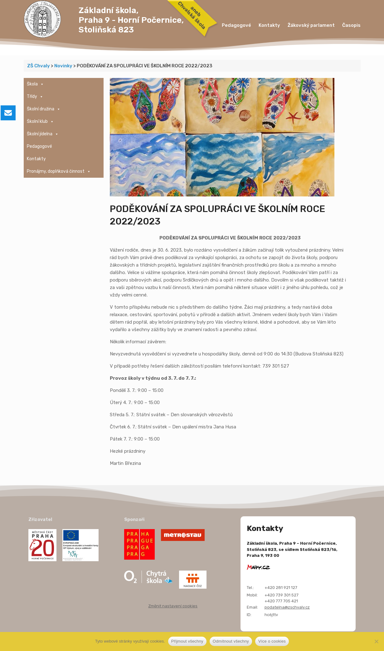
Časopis (351, 25)
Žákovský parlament (311, 25)
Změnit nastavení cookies (172, 606)
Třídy (35, 96)
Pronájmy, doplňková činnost (59, 171)
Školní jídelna (43, 134)
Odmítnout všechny (231, 641)
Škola (35, 84)
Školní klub (40, 121)
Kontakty (269, 25)
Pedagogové (236, 25)
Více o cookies (272, 641)
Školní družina (44, 109)
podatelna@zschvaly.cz (287, 607)
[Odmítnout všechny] (376, 641)
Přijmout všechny (187, 641)
